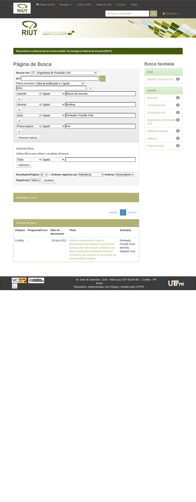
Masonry (152, 138)
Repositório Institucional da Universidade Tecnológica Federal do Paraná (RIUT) (64, 51)
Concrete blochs (156, 105)
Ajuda (134, 4)
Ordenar (109, 174)
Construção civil (156, 112)
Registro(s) (23, 180)
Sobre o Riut (84, 4)
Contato (121, 4)
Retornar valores (28, 137)
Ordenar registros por (64, 174)
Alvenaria (152, 97)
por (18, 78)
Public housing (155, 145)
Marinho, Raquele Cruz (160, 79)
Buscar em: (23, 72)
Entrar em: (171, 13)
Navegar (66, 4)
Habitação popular (157, 131)
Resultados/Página (27, 174)
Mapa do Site (103, 4)
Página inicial (45, 4)
